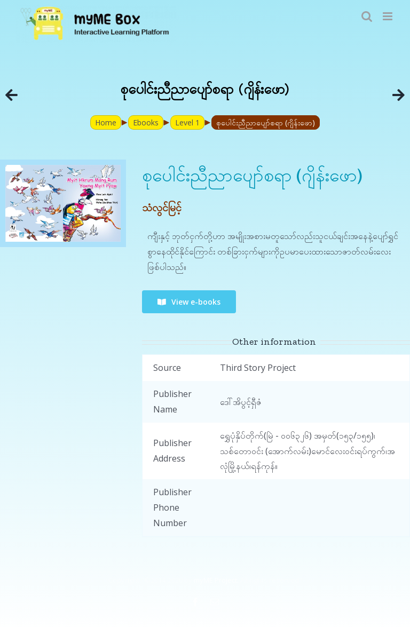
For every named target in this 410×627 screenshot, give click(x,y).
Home (105, 122)
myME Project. (216, 580)
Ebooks (146, 122)
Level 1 (187, 122)
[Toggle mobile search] (366, 16)
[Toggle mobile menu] (388, 16)
